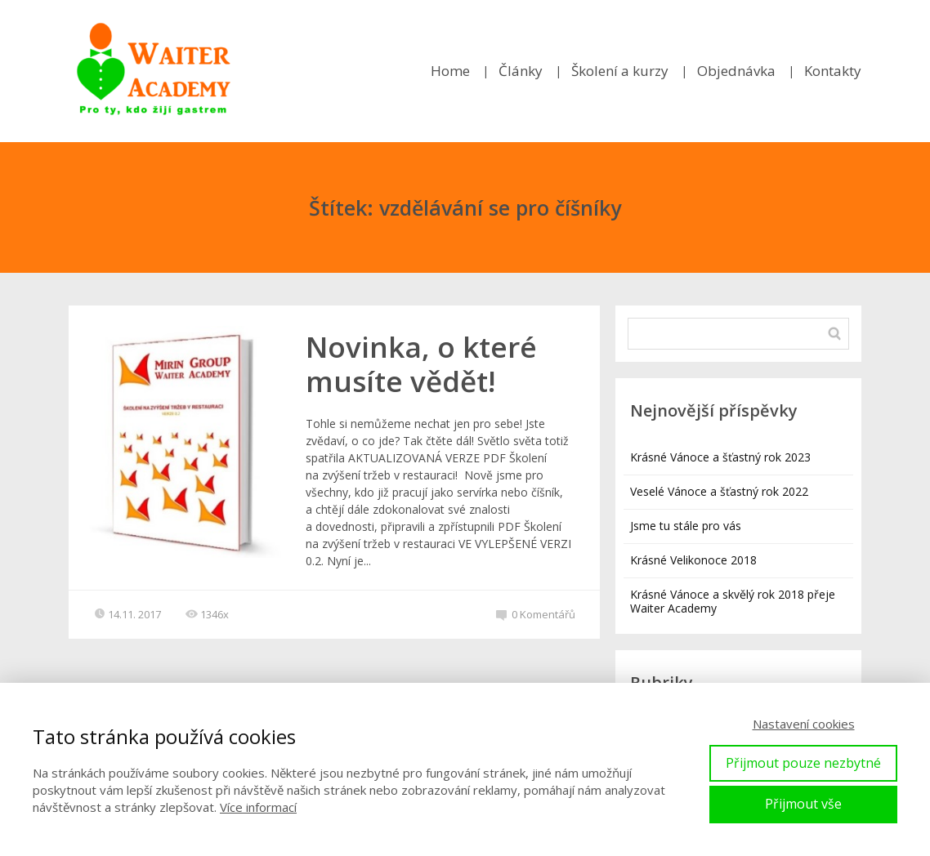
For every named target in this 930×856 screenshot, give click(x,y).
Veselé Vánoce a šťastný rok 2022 (719, 491)
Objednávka (736, 70)
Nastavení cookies (804, 724)
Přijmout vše (803, 804)
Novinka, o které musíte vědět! (421, 364)
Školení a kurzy (619, 70)
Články (521, 70)
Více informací (258, 807)
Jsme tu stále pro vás (685, 525)
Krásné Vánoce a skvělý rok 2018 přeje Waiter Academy (732, 601)
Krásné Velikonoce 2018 (693, 560)
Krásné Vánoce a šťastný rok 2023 (720, 457)
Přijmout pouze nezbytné (803, 763)
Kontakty (832, 70)
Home (450, 70)
